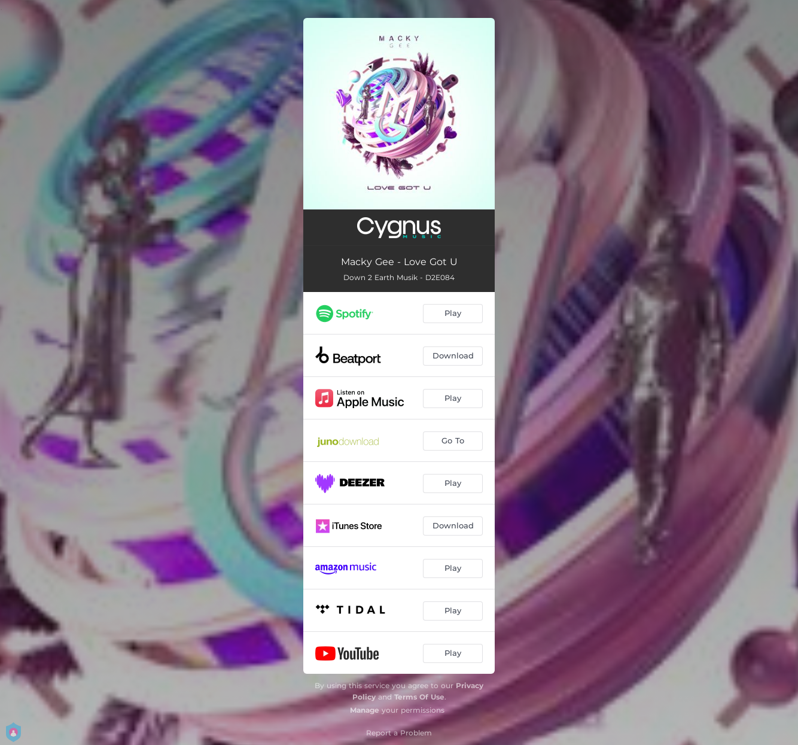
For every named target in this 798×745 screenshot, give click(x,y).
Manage (364, 710)
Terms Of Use (419, 696)
